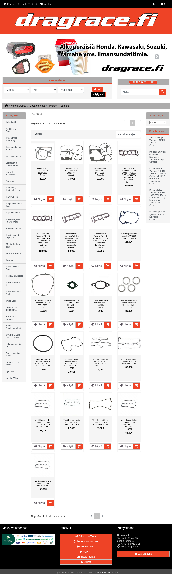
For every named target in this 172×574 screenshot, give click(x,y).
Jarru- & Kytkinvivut (11, 173)
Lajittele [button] (38, 134)
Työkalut (10, 371)
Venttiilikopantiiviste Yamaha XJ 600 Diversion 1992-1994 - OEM (100, 362)
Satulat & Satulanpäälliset (13, 327)
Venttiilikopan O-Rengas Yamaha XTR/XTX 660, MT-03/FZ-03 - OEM (43, 362)
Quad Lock (11, 301)
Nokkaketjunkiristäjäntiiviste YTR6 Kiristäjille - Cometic (100, 303)
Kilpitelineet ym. (13, 213)
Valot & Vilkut (12, 378)
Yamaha (65, 105)
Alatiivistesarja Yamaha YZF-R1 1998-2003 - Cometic (72, 171)
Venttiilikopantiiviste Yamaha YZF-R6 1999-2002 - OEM (100, 422)
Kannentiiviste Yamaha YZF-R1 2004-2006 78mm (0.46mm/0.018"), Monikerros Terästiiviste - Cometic (71, 240)
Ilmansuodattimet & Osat (14, 148)
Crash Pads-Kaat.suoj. (12, 139)
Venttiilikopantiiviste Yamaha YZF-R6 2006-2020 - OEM (43, 483)
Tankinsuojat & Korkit (13, 354)
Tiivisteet (52, 105)
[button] (155, 4)
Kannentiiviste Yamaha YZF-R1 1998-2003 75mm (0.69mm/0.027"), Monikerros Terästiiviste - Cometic (129, 175)
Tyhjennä (98, 94)
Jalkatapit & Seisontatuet (12, 164)
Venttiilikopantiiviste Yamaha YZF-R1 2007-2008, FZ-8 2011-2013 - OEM (43, 423)
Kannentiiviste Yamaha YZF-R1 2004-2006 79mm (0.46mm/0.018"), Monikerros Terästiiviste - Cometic (100, 240)
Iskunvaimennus (13, 156)
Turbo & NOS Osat (12, 363)
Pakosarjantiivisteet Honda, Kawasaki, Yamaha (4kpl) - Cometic (129, 303)
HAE (97, 89)
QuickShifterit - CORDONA (13, 308)
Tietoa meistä (86, 556)
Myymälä (86, 551)
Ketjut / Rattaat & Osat (14, 205)
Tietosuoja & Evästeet (86, 541)
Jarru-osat (11, 181)
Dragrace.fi (79, 572)
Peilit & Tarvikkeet (14, 276)
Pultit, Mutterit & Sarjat (13, 292)
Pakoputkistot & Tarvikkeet (13, 268)
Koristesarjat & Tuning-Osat (13, 220)
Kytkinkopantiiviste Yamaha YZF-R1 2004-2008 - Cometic (43, 303)
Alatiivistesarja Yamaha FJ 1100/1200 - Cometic (43, 171)
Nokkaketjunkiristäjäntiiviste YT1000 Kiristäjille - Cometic (71, 303)
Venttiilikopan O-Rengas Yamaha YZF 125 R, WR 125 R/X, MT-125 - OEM (71, 363)
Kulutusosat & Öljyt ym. (12, 236)
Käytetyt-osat (12, 197)
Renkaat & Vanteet (11, 317)
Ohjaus (9, 260)
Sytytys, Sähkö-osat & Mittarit (13, 336)
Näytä (39, 199)
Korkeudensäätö (13, 228)
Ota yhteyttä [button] (143, 553)
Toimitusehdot (86, 546)
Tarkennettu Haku (143, 82)
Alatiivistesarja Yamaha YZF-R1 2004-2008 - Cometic (100, 171)
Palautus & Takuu (86, 536)
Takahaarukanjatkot (14, 345)
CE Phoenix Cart (109, 572)
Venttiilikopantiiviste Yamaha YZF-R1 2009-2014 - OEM (72, 422)
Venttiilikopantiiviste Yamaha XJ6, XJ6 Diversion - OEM (129, 361)
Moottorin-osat (37, 105)
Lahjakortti (11, 122)
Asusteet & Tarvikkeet (11, 130)
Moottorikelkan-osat (13, 245)
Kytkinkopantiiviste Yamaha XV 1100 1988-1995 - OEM (129, 236)
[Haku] (140, 92)
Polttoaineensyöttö (14, 283)
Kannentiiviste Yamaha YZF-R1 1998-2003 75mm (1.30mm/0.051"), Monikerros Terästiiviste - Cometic (43, 240)
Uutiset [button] (86, 562)
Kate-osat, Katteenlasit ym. (13, 189)
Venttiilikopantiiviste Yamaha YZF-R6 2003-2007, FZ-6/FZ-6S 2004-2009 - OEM (129, 424)
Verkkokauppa (18, 105)
